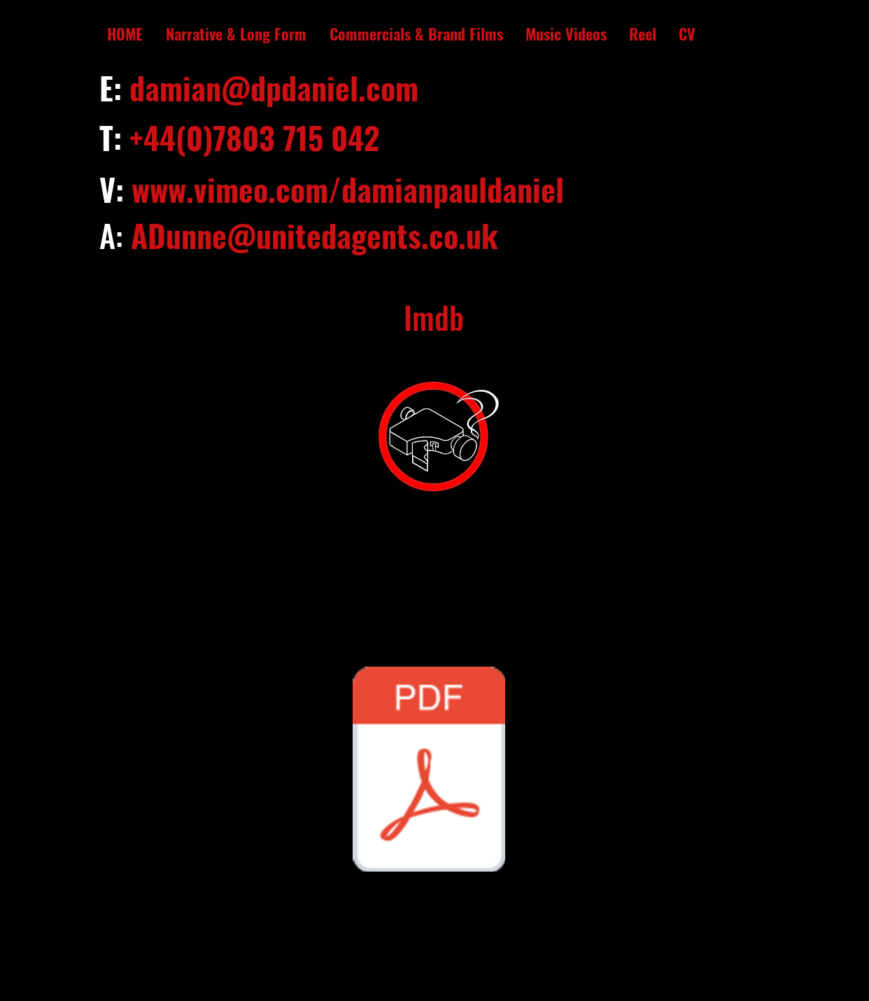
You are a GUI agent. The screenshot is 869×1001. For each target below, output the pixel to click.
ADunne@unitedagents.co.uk (314, 235)
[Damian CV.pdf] (428, 771)
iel (548, 189)
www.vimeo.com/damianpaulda (324, 189)
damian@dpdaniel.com (273, 88)
